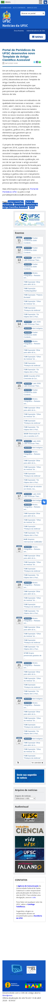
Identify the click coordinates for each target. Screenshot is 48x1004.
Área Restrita (19, 31)
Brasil (8, 2)
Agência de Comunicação (28, 887)
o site (33, 898)
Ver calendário (37, 764)
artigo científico (15, 203)
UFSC (32, 208)
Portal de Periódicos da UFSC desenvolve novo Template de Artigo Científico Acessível (20, 55)
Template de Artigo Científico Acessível (20, 207)
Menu (37, 37)
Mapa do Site (32, 8)
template (19, 205)
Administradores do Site (36, 31)
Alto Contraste (19, 8)
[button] (18, 763)
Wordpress (7, 996)
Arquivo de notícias (23, 797)
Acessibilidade (6, 8)
